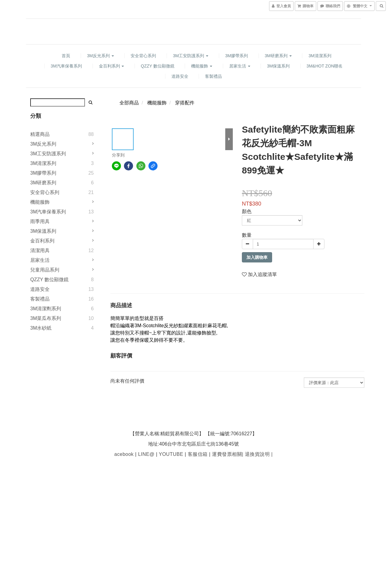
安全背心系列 (143, 55)
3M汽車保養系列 (66, 66)
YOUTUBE (171, 454)
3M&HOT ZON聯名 (325, 66)
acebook (124, 454)
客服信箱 (198, 454)
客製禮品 (213, 76)
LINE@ (146, 454)
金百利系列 (111, 66)
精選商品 (40, 134)
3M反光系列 (100, 55)
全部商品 (129, 102)
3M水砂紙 (40, 328)
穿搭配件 (184, 102)
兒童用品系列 (44, 269)
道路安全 (179, 76)
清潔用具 (40, 250)
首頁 (66, 55)
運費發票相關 (226, 454)
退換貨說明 (256, 454)
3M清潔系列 (319, 55)
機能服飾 (201, 66)
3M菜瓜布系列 (45, 318)
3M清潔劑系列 (45, 308)
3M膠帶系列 (236, 55)
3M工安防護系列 (190, 55)
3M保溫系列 (278, 66)
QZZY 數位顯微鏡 (157, 66)
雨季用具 (40, 221)
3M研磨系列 (278, 55)
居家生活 (239, 66)
